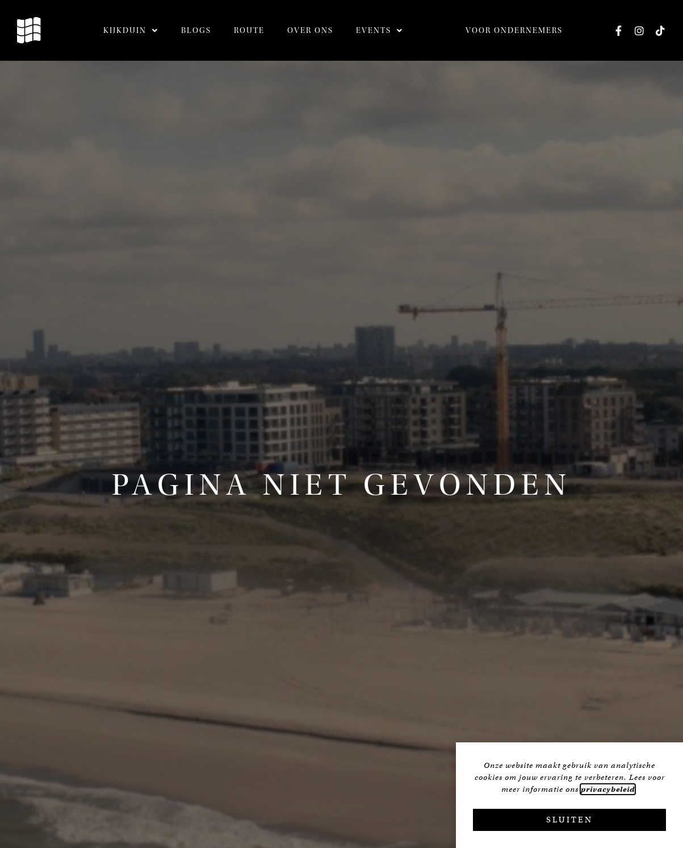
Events (379, 30)
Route (249, 30)
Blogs (196, 30)
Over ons (310, 30)
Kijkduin (130, 30)
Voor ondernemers (514, 30)
